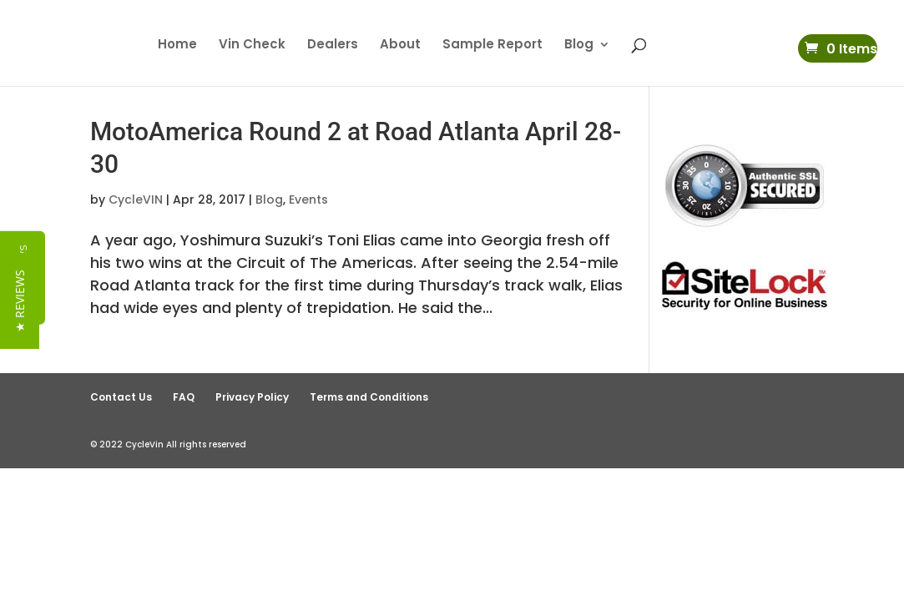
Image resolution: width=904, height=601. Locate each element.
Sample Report (492, 45)
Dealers (332, 45)
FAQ (183, 397)
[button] (19, 310)
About (400, 45)
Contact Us (121, 397)
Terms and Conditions (369, 397)
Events (308, 199)
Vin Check (252, 45)
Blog (578, 45)
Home (177, 45)
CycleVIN (136, 199)
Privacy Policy (252, 397)
